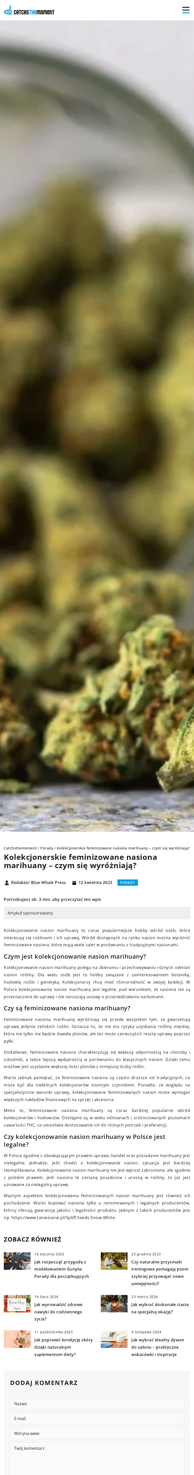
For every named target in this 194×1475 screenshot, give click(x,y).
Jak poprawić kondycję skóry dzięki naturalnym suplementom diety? (63, 1347)
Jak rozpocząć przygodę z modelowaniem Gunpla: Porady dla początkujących (61, 1269)
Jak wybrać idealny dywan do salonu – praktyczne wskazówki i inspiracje (157, 1347)
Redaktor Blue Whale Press (38, 882)
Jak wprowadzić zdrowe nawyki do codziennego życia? (58, 1312)
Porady (127, 882)
